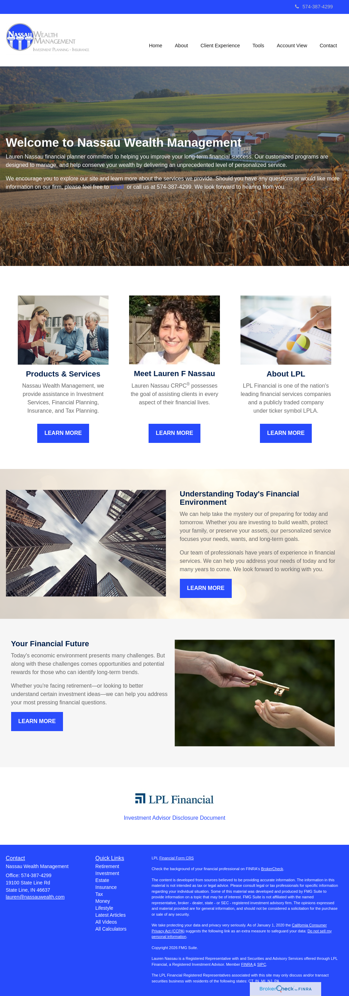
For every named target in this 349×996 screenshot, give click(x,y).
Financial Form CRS (176, 858)
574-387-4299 (314, 6)
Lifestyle (104, 908)
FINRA (247, 964)
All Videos (106, 922)
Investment (107, 873)
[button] (182, 40)
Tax (99, 894)
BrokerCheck (272, 869)
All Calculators (110, 929)
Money (102, 901)
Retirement (107, 866)
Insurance (106, 887)
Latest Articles (110, 915)
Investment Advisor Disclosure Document (174, 818)
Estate (102, 880)
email (117, 187)
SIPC (261, 964)
